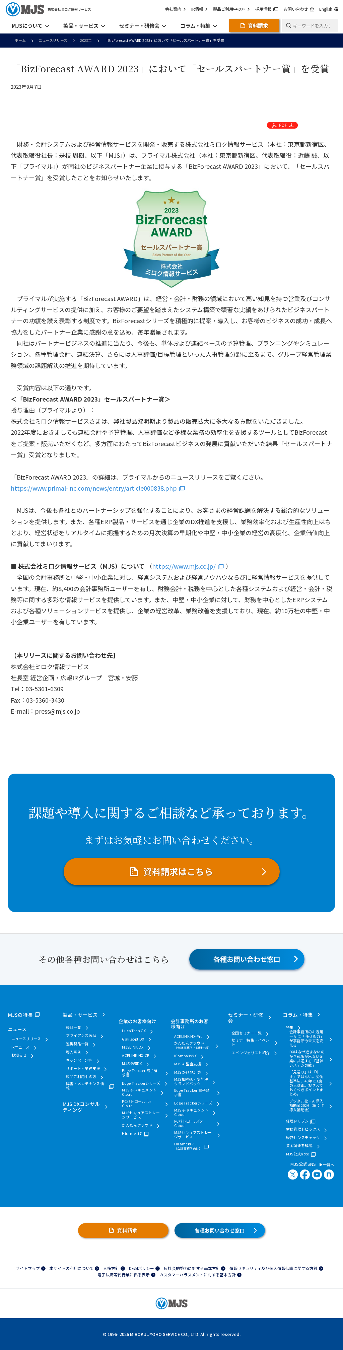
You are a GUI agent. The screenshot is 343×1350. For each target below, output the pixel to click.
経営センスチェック (303, 1137)
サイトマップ (28, 1268)
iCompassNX (185, 1056)
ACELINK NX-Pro (188, 1036)
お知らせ (18, 1055)
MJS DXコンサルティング (81, 1106)
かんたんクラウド (137, 1125)
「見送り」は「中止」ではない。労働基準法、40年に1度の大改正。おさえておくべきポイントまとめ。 (306, 1083)
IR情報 (200, 9)
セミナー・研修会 (245, 1017)
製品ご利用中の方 (232, 9)
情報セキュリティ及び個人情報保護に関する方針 (273, 1268)
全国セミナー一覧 (246, 1033)
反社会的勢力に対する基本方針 (192, 1268)
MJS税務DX (132, 1063)
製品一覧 (73, 1027)
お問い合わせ (299, 9)
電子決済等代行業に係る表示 (123, 1274)
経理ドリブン (297, 1121)
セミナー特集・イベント (250, 1042)
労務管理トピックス (303, 1129)
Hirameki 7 (132, 1133)
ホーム (20, 40)
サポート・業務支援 (83, 1068)
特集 (290, 1027)
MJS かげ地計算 (187, 1072)
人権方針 (111, 1268)
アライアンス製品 (81, 1035)
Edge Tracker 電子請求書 (139, 1072)
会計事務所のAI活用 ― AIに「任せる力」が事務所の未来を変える (306, 1038)
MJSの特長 (20, 1014)
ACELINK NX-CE (135, 1055)
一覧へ (327, 1164)
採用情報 (267, 9)
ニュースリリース (53, 40)
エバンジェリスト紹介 (250, 1053)
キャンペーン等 (79, 1060)
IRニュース (20, 1047)
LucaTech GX (134, 1030)
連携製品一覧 (77, 1044)
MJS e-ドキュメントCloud (139, 1092)
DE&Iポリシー (141, 1268)
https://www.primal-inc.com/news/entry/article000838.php (94, 488)
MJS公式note (297, 1154)
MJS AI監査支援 (187, 1064)
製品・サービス (80, 1014)
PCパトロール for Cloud (136, 1103)
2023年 (86, 40)
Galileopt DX (133, 1039)
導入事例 (73, 1052)
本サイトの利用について (72, 1268)
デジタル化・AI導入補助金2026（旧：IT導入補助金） (306, 1105)
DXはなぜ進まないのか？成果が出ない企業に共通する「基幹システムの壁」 (307, 1058)
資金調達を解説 (299, 1145)
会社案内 (176, 9)
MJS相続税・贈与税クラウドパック (191, 1081)
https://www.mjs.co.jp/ (184, 566)
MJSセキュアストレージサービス (141, 1115)
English (328, 9)
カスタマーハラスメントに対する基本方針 (197, 1274)
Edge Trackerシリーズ (141, 1083)
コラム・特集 (298, 1014)
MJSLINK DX (132, 1047)
